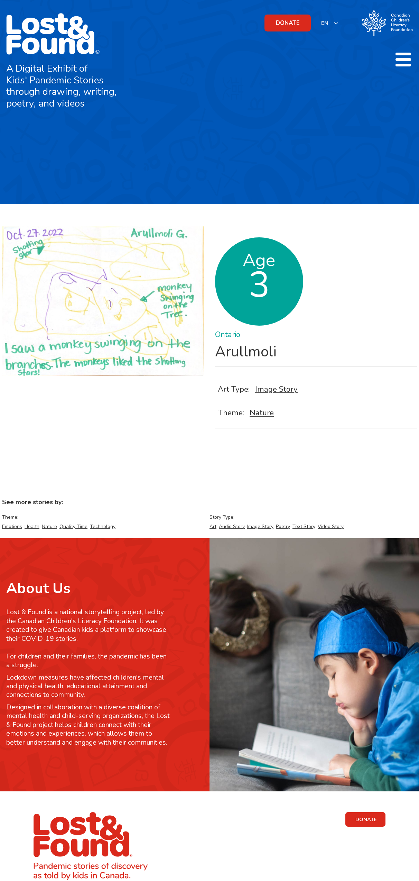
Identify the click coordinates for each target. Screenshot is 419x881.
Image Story (276, 389)
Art (213, 526)
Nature (262, 412)
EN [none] (324, 23)
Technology (102, 526)
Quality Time (73, 526)
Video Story (331, 526)
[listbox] (330, 23)
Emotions (12, 526)
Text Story (303, 526)
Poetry (283, 526)
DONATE (288, 23)
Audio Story (232, 526)
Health (32, 526)
